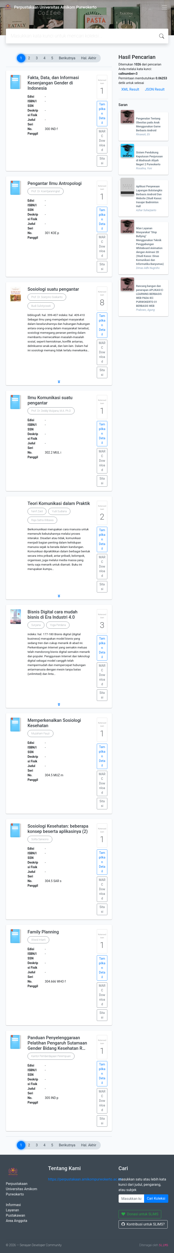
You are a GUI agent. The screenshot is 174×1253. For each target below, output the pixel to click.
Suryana (36, 625)
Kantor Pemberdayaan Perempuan (51, 1056)
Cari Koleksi (156, 1198)
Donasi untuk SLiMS (140, 1214)
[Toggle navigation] (164, 7)
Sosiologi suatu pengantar (53, 289)
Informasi (13, 1205)
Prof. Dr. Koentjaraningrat (45, 191)
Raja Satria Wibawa (42, 520)
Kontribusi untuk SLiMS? (143, 1224)
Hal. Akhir (88, 58)
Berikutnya (67, 58)
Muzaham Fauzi (40, 733)
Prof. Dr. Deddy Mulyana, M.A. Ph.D (51, 410)
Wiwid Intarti (38, 939)
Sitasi (102, 161)
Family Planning (43, 932)
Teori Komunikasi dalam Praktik (58, 503)
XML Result (130, 89)
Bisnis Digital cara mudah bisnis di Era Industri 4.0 (52, 614)
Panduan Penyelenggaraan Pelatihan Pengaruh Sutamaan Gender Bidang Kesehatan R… (57, 1043)
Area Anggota (16, 1221)
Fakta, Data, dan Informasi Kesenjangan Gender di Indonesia (53, 83)
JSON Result (155, 89)
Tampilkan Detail (102, 113)
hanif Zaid (37, 511)
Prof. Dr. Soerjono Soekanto (46, 297)
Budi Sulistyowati (41, 305)
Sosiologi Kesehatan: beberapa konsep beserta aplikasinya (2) (57, 828)
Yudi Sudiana (59, 511)
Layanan (12, 1210)
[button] (59, 381)
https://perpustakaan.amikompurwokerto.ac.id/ (85, 1179)
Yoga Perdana (58, 625)
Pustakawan (15, 1215)
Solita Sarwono (40, 839)
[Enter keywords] (131, 1198)
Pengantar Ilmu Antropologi (54, 183)
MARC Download (102, 141)
